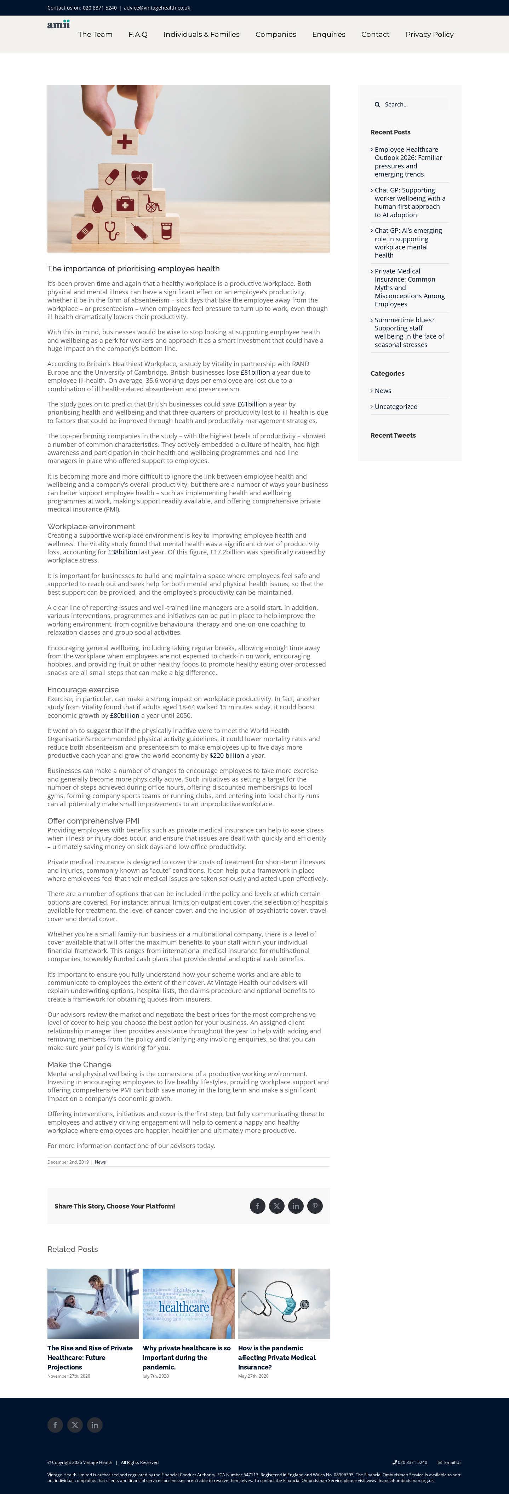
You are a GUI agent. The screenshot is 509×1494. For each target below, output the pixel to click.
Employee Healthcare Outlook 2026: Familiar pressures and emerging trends (408, 161)
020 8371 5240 (100, 7)
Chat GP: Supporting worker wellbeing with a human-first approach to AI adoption (410, 202)
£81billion (255, 372)
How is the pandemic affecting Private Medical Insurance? (277, 1357)
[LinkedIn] (95, 1425)
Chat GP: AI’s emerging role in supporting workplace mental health (408, 242)
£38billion (122, 552)
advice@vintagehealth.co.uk (157, 7)
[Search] (378, 104)
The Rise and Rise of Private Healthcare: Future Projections (90, 1357)
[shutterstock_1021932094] (188, 169)
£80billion (124, 715)
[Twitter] (75, 1425)
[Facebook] (55, 1425)
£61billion (252, 404)
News (100, 1162)
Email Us (450, 1462)
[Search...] (410, 104)
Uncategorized (396, 407)
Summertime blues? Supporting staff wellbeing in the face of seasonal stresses (409, 332)
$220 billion (227, 755)
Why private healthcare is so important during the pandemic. (187, 1357)
